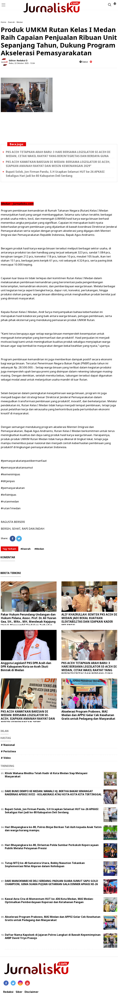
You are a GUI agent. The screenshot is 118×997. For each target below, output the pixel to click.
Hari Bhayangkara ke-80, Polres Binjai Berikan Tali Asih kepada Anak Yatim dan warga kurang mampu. (53, 828)
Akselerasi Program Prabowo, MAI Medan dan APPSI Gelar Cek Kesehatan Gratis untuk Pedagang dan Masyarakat (88, 715)
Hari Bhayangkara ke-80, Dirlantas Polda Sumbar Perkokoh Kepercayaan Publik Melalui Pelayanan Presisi (52, 846)
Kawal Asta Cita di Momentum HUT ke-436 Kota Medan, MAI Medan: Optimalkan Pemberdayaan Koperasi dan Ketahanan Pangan (49, 900)
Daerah (11, 22)
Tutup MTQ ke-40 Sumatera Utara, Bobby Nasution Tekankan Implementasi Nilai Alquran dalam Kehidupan (45, 864)
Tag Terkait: (9, 548)
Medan (20, 22)
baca (84, 61)
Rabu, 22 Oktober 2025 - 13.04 (21, 63)
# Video (6, 758)
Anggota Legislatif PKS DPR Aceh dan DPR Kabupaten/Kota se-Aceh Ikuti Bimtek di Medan (26, 666)
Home (3, 22)
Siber (19, 992)
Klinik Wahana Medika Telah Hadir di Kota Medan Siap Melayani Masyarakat (46, 774)
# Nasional (8, 745)
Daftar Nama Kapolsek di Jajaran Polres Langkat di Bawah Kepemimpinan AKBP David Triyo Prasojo (53, 936)
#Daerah (26, 548)
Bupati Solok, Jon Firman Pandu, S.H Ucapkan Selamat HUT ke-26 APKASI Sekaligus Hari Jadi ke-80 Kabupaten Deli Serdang (51, 810)
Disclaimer (31, 992)
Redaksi (8, 992)
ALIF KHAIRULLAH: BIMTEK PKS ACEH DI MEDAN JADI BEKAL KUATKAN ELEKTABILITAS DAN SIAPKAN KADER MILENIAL (89, 620)
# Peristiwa (8, 751)
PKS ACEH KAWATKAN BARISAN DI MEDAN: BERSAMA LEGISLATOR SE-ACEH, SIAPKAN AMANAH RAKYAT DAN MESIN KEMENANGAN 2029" (28, 717)
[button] (114, 2)
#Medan (39, 548)
